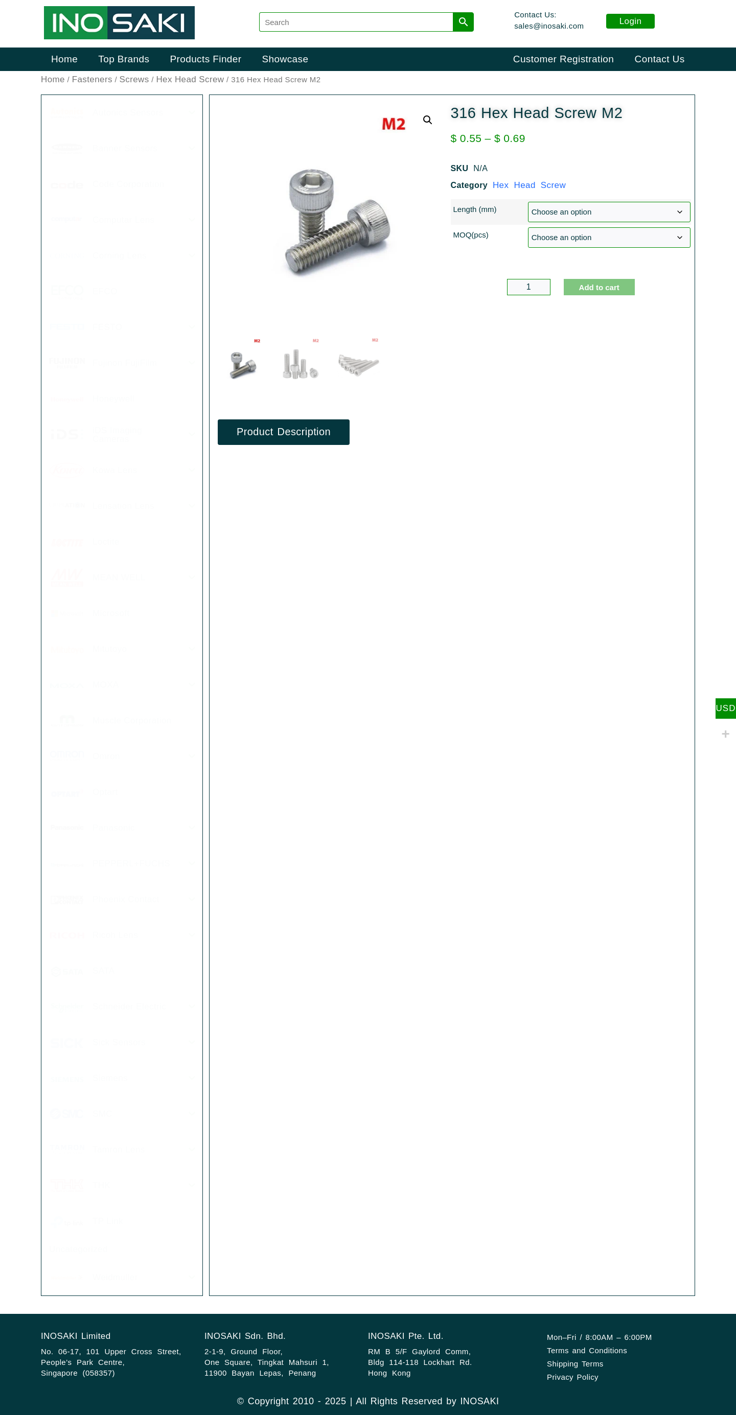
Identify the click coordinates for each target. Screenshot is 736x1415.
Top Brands (123, 59)
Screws (134, 79)
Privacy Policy (573, 1377)
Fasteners (92, 79)
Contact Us (660, 59)
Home (64, 59)
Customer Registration (563, 59)
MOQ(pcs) (471, 235)
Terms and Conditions (587, 1350)
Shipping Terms (575, 1363)
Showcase (285, 59)
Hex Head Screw (190, 79)
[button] (428, 120)
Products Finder (205, 59)
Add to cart (599, 287)
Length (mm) (475, 209)
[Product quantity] (528, 287)
